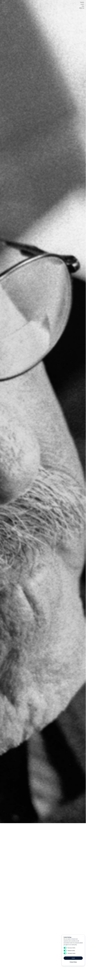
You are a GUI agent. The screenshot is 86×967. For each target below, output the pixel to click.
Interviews (5, 11)
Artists (4, 6)
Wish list (81, 8)
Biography (5, 962)
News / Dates (5, 10)
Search (82, 2)
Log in (82, 4)
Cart (83, 6)
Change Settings (73, 962)
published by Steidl (7, 964)
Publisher (4, 8)
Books (3, 4)
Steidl (3, 2)
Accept (73, 958)
